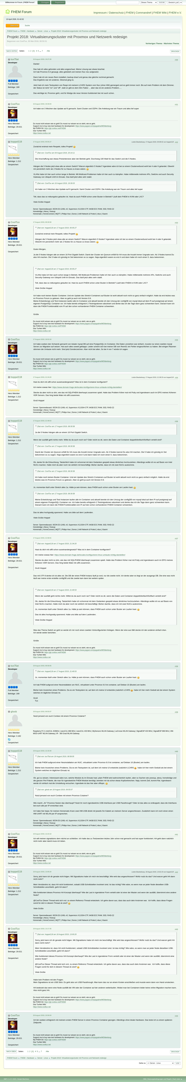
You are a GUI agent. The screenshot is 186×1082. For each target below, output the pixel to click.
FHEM (130, 12)
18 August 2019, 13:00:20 (42, 872)
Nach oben (11, 1051)
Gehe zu (142, 1063)
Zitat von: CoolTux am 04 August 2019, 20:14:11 (56, 153)
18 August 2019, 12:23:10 (42, 834)
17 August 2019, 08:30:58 (42, 222)
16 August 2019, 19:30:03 (42, 104)
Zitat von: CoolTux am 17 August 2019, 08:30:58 (56, 426)
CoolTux (15, 104)
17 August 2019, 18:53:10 (42, 339)
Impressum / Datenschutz (109, 12)
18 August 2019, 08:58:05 (42, 666)
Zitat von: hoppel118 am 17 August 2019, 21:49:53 (56, 590)
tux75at (15, 59)
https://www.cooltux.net (42, 133)
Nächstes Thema (171, 43)
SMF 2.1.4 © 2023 (10, 1079)
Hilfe (144, 1079)
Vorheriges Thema (154, 43)
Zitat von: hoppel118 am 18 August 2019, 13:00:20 (56, 934)
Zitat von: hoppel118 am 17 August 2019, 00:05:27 (56, 228)
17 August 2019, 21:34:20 (42, 377)
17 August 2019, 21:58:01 (42, 538)
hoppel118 (16, 141)
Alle (48, 51)
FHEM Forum (21, 12)
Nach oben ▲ (177, 1079)
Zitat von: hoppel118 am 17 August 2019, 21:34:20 (56, 544)
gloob (14, 711)
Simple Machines (23, 1079)
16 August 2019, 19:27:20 (42, 59)
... (41, 51)
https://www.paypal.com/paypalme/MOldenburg (93, 126)
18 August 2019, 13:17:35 (42, 929)
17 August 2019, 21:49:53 (42, 421)
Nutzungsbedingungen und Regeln (159, 1079)
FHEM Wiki (160, 12)
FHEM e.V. (175, 12)
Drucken (175, 51)
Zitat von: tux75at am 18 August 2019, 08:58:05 (55, 756)
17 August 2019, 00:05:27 (42, 142)
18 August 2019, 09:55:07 (42, 711)
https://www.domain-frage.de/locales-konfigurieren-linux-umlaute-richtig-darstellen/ (87, 387)
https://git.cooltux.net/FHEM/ (55, 128)
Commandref (143, 12)
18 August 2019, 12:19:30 (42, 751)
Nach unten (11, 51)
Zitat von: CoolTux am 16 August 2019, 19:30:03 (56, 183)
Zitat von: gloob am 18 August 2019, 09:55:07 (55, 790)
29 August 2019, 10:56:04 (42, 1015)
